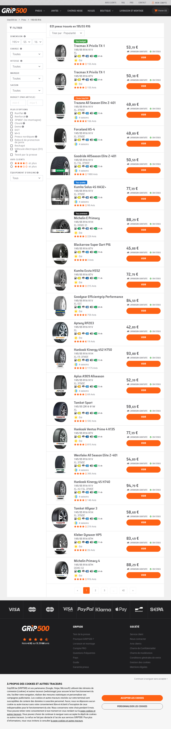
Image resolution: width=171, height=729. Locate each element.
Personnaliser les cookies (132, 706)
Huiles (91, 11)
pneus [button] (40, 11)
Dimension (18, 36)
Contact (142, 3)
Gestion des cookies (140, 662)
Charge (16, 49)
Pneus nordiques (26, 136)
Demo (20, 126)
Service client (136, 634)
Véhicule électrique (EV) (29, 150)
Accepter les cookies (132, 698)
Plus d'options (19, 110)
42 (123, 590)
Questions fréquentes (84, 652)
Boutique (107, 11)
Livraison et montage (131, 11)
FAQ (123, 3)
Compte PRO (79, 648)
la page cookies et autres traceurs (67, 720)
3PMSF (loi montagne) (28, 120)
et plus (26, 163)
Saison (14, 85)
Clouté (20, 123)
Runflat (21, 113)
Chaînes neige (74, 11)
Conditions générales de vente (145, 657)
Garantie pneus (81, 667)
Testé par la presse (26, 155)
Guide (76, 662)
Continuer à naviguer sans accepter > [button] (151, 678)
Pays (75, 657)
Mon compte (159, 3)
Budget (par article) (22, 97)
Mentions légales (138, 667)
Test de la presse (81, 634)
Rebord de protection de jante (27, 141)
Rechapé (20, 145)
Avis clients (110, 3)
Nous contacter (138, 638)
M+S (17, 133)
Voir (143, 57)
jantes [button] (56, 11)
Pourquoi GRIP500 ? (83, 638)
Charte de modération (141, 652)
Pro (131, 3)
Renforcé (22, 116)
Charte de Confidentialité (142, 648)
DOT (17, 130)
